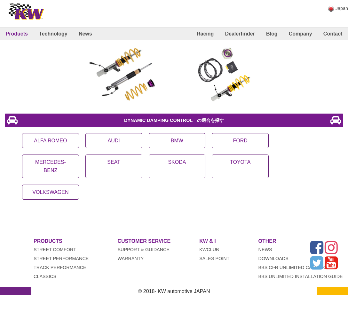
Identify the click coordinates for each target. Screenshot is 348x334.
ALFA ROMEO (50, 140)
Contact (333, 33)
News (85, 33)
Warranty (130, 258)
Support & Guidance (143, 249)
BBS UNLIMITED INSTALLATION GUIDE (300, 276)
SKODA (177, 162)
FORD (240, 140)
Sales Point (214, 258)
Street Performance (61, 258)
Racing (205, 33)
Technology (53, 33)
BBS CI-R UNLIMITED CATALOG (292, 267)
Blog (272, 33)
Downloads (273, 258)
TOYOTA (240, 162)
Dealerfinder (240, 33)
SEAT (113, 162)
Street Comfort (55, 249)
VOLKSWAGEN (50, 192)
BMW (177, 140)
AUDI (114, 140)
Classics (45, 276)
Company (300, 33)
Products (17, 33)
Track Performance (60, 267)
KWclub (209, 249)
